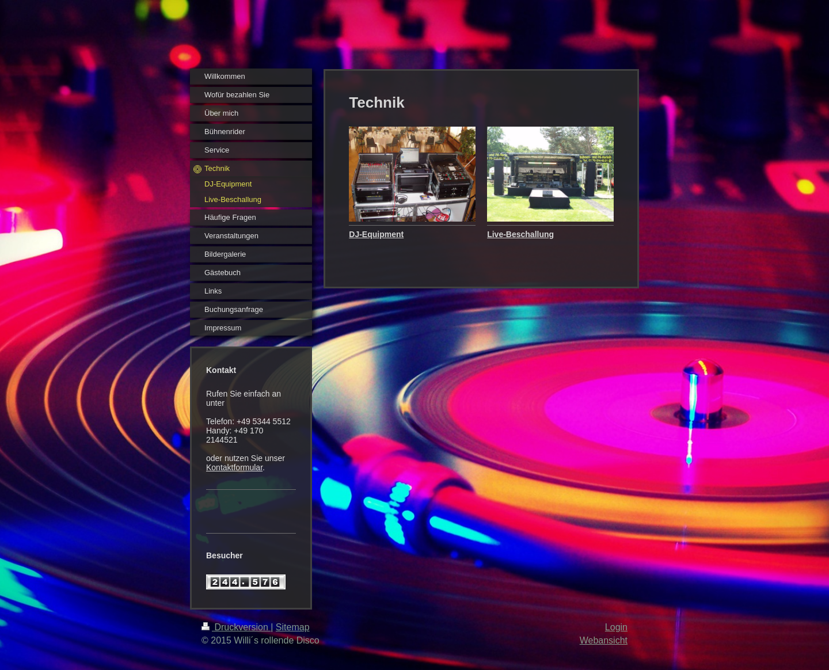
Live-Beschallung (520, 234)
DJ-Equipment (376, 234)
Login (616, 627)
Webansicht (604, 640)
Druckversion (236, 627)
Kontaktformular (234, 467)
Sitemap (293, 627)
